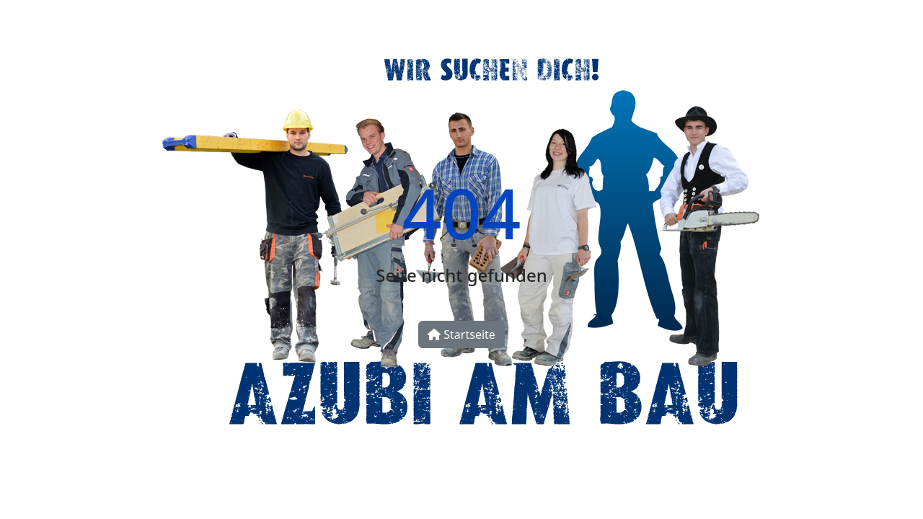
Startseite (461, 334)
